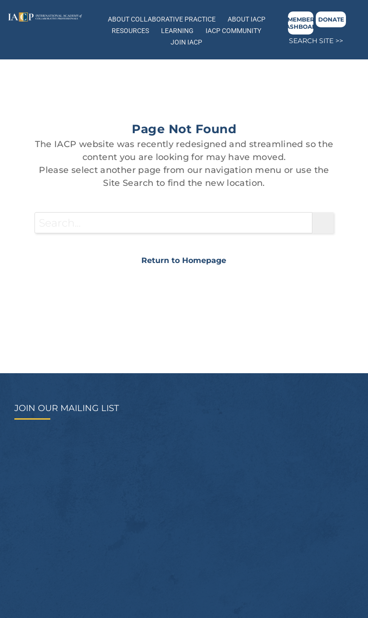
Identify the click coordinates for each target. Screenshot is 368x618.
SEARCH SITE (311, 40)
